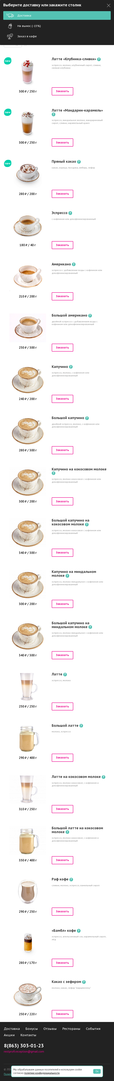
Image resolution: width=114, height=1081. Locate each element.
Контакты (28, 1035)
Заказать (62, 91)
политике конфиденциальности (42, 1073)
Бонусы (31, 1028)
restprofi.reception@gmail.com (24, 1051)
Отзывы (50, 1028)
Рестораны (71, 1028)
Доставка (18, 15)
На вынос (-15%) (23, 26)
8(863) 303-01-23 (24, 1045)
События (93, 1028)
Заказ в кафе (21, 36)
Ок (97, 1071)
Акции (9, 1035)
